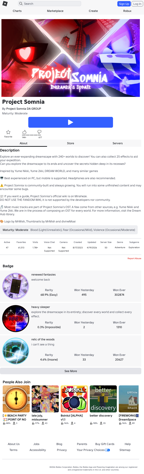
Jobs (36, 444)
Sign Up (124, 4)
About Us (14, 444)
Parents (82, 444)
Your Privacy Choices (93, 450)
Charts (17, 11)
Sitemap (124, 450)
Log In (137, 4)
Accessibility (38, 450)
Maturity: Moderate (15, 113)
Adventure (120, 247)
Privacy (62, 450)
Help (128, 444)
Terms (13, 450)
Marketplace (55, 11)
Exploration (134, 247)
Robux (127, 11)
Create (93, 11)
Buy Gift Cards (104, 444)
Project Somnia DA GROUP (23, 108)
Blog (59, 444)
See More (71, 371)
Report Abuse (134, 258)
